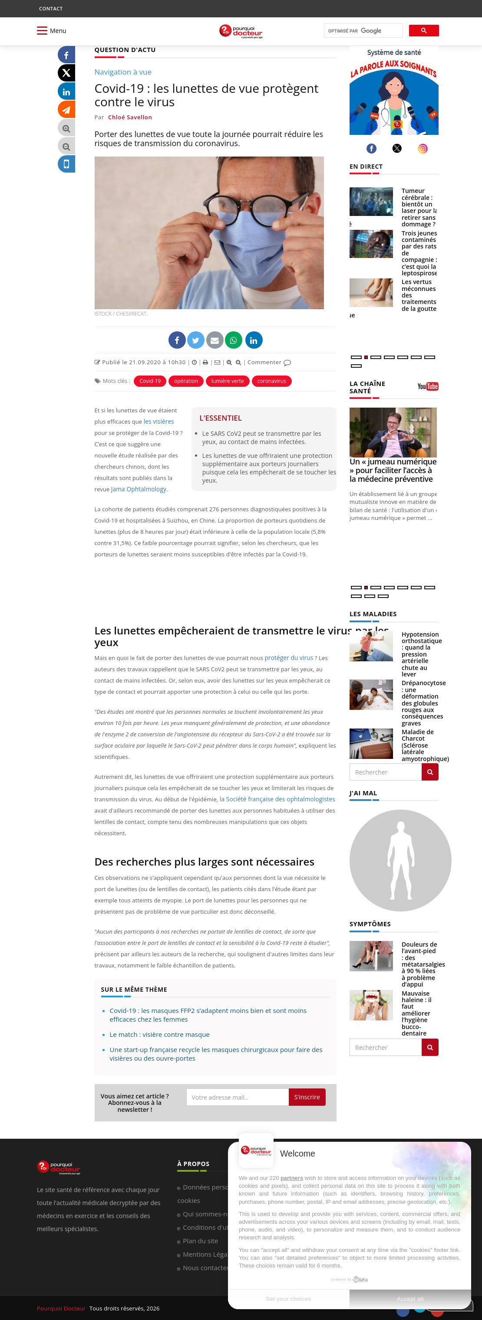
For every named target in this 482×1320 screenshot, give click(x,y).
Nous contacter (206, 1267)
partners (292, 1178)
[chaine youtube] (428, 389)
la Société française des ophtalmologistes (273, 799)
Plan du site (200, 1240)
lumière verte (227, 380)
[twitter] (398, 148)
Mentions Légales (209, 1253)
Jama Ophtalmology (137, 489)
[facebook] (372, 149)
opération (186, 380)
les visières (158, 421)
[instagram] (424, 149)
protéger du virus (288, 657)
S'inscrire (307, 1096)
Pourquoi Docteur (61, 1308)
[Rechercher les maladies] (430, 770)
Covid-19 (150, 380)
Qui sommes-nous (210, 1213)
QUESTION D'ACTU (124, 49)
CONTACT (51, 8)
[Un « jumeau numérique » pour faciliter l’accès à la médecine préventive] (394, 432)
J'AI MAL (363, 791)
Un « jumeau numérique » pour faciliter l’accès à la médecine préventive (393, 469)
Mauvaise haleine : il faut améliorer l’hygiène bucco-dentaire (417, 1011)
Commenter (269, 362)
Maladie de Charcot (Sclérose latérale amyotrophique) (425, 743)
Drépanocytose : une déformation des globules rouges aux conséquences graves (424, 701)
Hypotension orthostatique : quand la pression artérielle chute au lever (422, 653)
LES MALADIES (372, 612)
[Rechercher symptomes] (430, 1045)
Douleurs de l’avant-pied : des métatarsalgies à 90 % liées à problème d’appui (423, 962)
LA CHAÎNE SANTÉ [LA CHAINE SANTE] (367, 386)
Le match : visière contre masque (160, 1033)
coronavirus (272, 380)
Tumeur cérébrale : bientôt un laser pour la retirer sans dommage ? (420, 207)
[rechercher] (362, 31)
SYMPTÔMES (369, 922)
